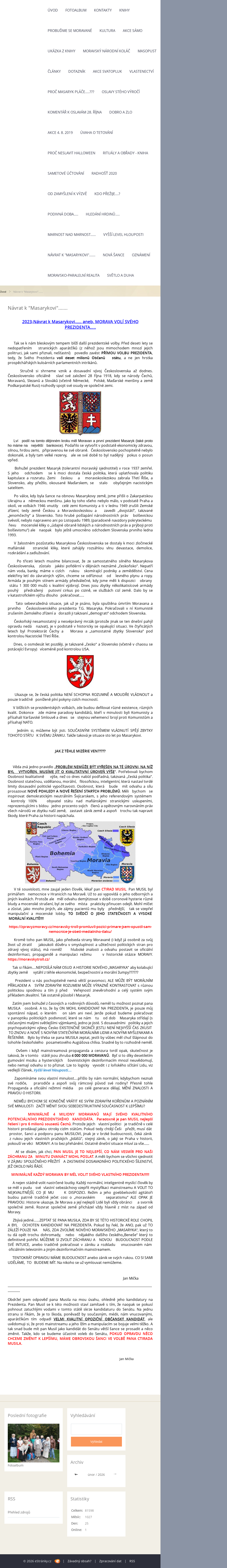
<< (76, 1474)
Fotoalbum (75, 10)
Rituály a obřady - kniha (125, 153)
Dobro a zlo (120, 112)
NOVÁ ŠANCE (113, 255)
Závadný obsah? (79, 1561)
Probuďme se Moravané (70, 30)
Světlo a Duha (120, 275)
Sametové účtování (66, 173)
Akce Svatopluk (107, 71)
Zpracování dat (110, 1561)
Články (54, 71)
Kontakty (103, 10)
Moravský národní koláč (106, 51)
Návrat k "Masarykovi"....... (71, 255)
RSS (132, 1561)
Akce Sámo (132, 30)
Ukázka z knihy (61, 51)
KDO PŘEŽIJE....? (107, 193)
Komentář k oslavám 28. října (75, 112)
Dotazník (76, 71)
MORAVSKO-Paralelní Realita (74, 275)
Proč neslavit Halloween (71, 153)
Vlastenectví (141, 71)
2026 (101, 1474)
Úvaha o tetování (96, 132)
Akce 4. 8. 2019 (60, 132)
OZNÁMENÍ (141, 255)
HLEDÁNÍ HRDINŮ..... (103, 214)
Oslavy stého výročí (121, 91)
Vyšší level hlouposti (123, 234)
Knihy (124, 10)
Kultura (107, 30)
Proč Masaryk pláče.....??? (71, 91)
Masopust (147, 51)
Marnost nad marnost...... (72, 234)
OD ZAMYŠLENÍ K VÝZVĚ (67, 193)
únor (91, 1474)
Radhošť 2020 (104, 173)
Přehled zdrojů (19, 1512)
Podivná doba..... (63, 214)
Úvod (53, 10)
